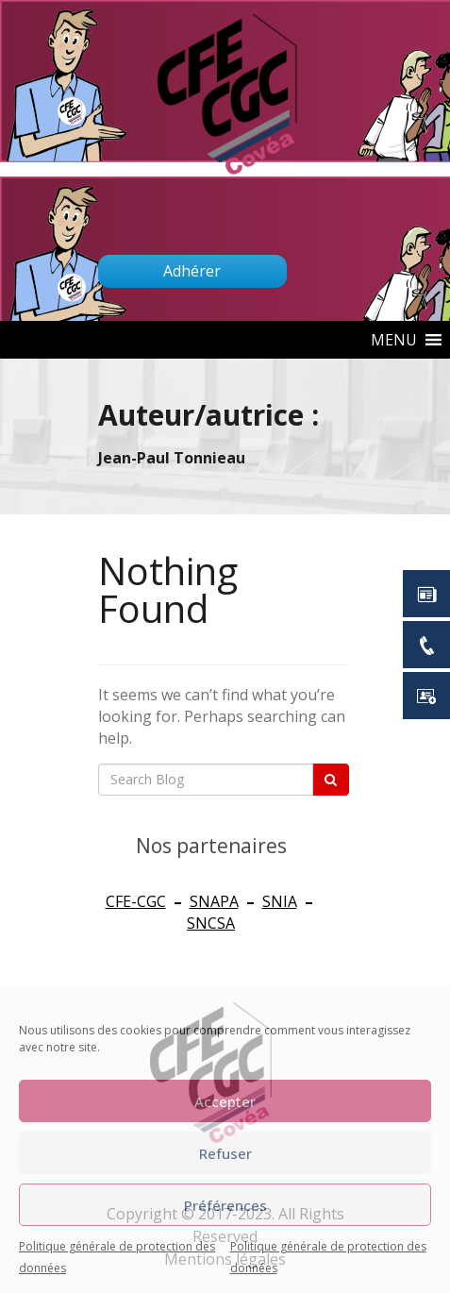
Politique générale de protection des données (117, 1257)
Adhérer (192, 270)
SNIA (279, 901)
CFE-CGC (136, 901)
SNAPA (214, 901)
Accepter (225, 1101)
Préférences (225, 1205)
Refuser (225, 1153)
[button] (394, 340)
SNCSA (211, 923)
